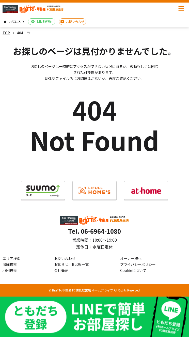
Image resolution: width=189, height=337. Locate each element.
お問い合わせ (64, 258)
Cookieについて (133, 270)
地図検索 (10, 270)
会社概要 (61, 270)
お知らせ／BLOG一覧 (71, 264)
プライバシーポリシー (138, 264)
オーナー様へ (130, 258)
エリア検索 (11, 258)
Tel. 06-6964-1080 (94, 231)
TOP (6, 32)
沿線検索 (10, 264)
